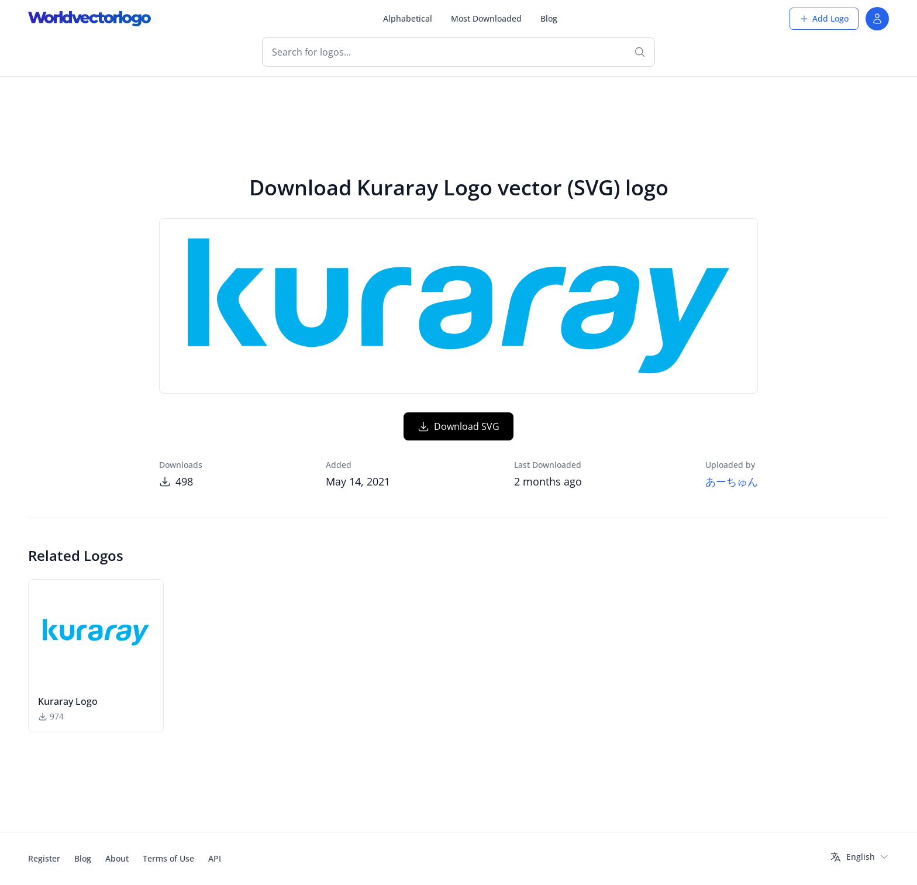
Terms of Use (168, 858)
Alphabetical (407, 18)
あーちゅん (731, 481)
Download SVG (458, 426)
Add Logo (824, 18)
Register (44, 858)
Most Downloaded (486, 18)
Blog (548, 18)
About (117, 858)
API (214, 858)
